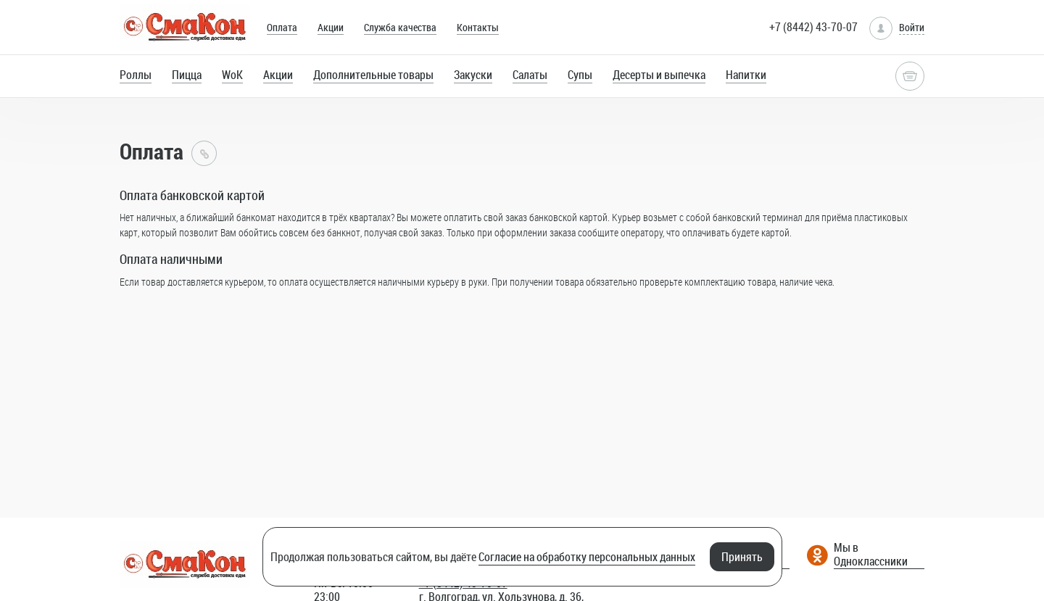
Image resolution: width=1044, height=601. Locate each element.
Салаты (530, 75)
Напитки (746, 75)
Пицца (187, 75)
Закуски (473, 75)
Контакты (478, 27)
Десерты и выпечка (659, 75)
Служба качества (400, 27)
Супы (580, 75)
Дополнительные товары (373, 75)
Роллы (136, 75)
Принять (742, 557)
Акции (331, 27)
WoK (232, 75)
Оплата (282, 27)
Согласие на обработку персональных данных (586, 557)
